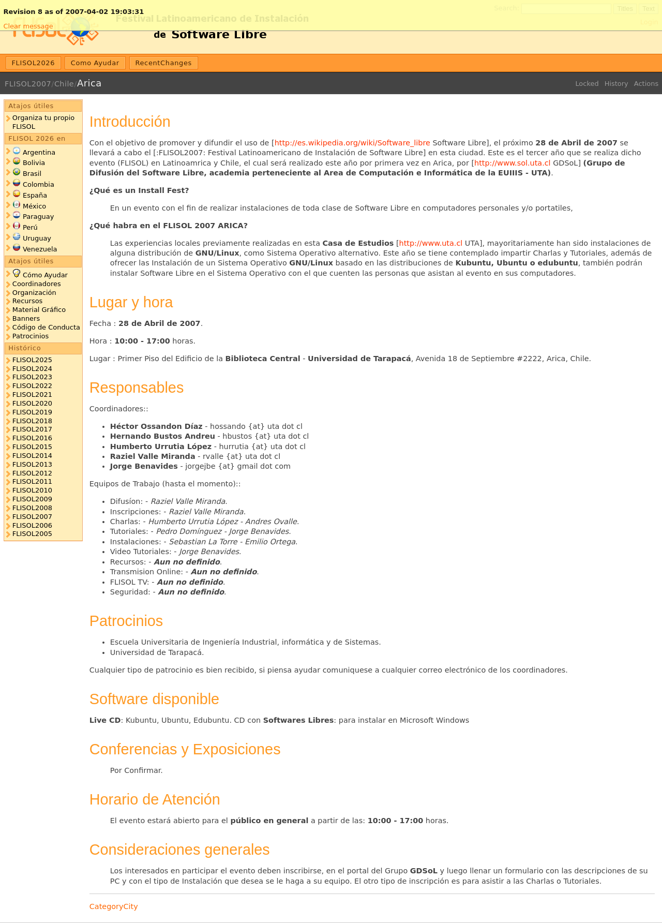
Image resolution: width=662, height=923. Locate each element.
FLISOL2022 (32, 386)
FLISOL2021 (32, 394)
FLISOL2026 (33, 63)
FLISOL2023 (32, 377)
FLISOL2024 (32, 369)
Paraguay (38, 216)
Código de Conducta (46, 327)
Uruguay (37, 238)
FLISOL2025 (32, 360)
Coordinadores (36, 284)
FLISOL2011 (32, 481)
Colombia (38, 184)
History (616, 83)
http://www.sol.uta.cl (512, 163)
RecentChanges (163, 63)
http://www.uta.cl (431, 243)
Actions (646, 83)
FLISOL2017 (32, 429)
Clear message (28, 26)
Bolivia (34, 163)
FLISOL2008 (32, 508)
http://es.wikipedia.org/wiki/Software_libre (352, 143)
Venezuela (40, 249)
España (35, 195)
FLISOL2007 (28, 84)
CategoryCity (113, 906)
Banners (26, 318)
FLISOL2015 (32, 447)
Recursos (27, 301)
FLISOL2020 (32, 403)
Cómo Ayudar (45, 275)
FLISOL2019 (32, 412)
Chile (64, 84)
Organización (34, 292)
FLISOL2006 (32, 525)
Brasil (32, 173)
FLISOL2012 (32, 473)
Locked (586, 83)
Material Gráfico (39, 310)
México (34, 206)
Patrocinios (30, 336)
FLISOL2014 (32, 455)
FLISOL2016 (32, 438)
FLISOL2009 (32, 499)
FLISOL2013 (32, 464)
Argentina (39, 152)
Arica (89, 83)
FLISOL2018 (32, 421)
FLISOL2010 (32, 490)
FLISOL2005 (32, 534)
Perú (30, 227)
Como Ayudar (95, 63)
